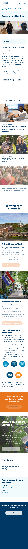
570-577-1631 (5, 492)
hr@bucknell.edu (6, 494)
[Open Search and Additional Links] (22, 3)
